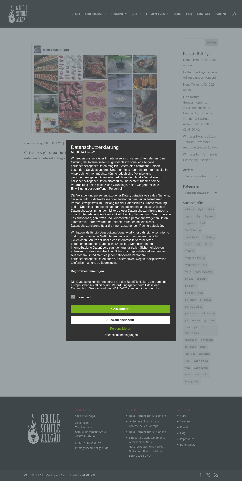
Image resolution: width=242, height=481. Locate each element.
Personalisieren (120, 328)
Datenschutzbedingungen (120, 334)
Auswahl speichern (120, 320)
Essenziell (81, 297)
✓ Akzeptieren (120, 308)
